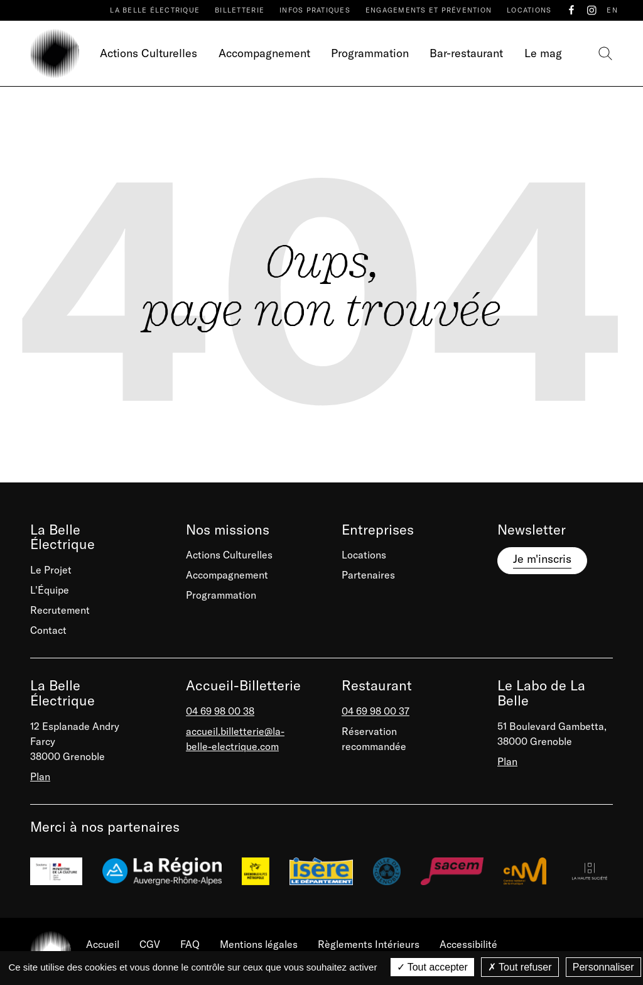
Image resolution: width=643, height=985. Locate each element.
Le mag (543, 53)
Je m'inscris (542, 559)
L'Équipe (49, 590)
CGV (149, 944)
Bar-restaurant (466, 53)
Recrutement (60, 610)
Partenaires (368, 575)
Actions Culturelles (148, 53)
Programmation (370, 53)
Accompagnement (264, 53)
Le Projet (51, 569)
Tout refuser (520, 967)
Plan (40, 776)
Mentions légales (259, 944)
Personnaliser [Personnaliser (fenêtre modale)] (603, 967)
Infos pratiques (314, 10)
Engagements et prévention (428, 10)
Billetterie (239, 10)
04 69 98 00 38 (220, 711)
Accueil (102, 944)
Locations (529, 10)
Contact (48, 630)
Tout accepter (432, 967)
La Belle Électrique (155, 10)
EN (612, 10)
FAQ (190, 944)
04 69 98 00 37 (375, 711)
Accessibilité (468, 944)
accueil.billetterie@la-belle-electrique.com (235, 739)
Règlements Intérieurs (368, 944)
